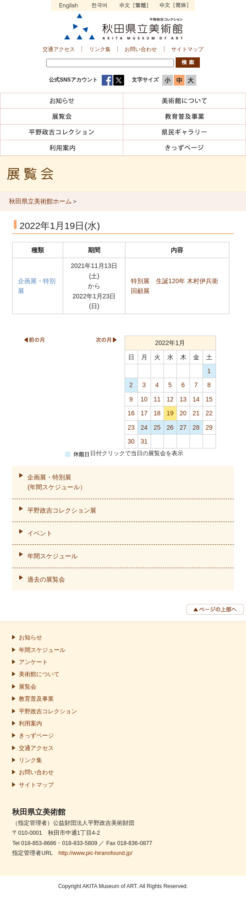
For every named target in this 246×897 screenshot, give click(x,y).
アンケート (33, 662)
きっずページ (36, 736)
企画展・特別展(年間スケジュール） (56, 482)
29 (209, 427)
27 (183, 427)
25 (157, 427)
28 (196, 427)
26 (170, 427)
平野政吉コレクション (48, 711)
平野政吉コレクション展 (61, 510)
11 (157, 399)
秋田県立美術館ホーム (40, 201)
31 (144, 441)
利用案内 (30, 723)
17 (144, 413)
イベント (39, 533)
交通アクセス (59, 49)
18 (157, 413)
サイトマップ (187, 49)
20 (183, 413)
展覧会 (27, 687)
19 (170, 413)
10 (144, 399)
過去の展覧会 (46, 579)
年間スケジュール (52, 556)
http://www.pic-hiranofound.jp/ (95, 853)
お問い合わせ (141, 49)
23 (131, 427)
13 (183, 399)
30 (131, 441)
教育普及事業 (36, 699)
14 (196, 399)
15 (209, 399)
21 (196, 413)
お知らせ (30, 637)
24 (144, 427)
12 (170, 399)
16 (131, 413)
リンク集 (100, 49)
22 (209, 413)
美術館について (39, 674)
